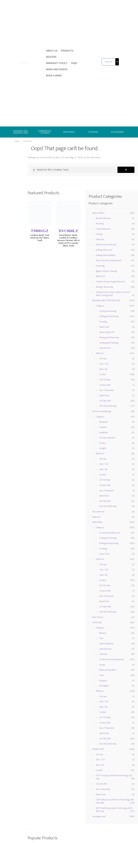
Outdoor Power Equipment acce (110, 282)
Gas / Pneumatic (106, 390)
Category (100, 306)
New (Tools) (97, 617)
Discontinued (98, 512)
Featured (96, 517)
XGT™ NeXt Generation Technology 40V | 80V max (114, 809)
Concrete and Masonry (109, 533)
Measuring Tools (106, 332)
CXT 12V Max (104, 380)
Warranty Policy (57, 63)
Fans (101, 638)
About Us (51, 51)
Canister (103, 427)
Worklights (104, 686)
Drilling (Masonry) (104, 250)
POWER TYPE (98, 749)
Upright (102, 448)
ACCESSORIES (117, 132)
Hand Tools (104, 327)
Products (67, 51)
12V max (103, 359)
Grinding (103, 322)
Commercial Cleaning (101, 411)
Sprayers (103, 681)
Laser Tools (104, 554)
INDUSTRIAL (69, 132)
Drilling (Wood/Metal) (105, 255)
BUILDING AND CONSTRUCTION (20, 132)
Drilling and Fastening (108, 316)
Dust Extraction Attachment (108, 260)
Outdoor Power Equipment (111, 659)
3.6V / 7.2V (103, 364)
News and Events (57, 69)
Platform (100, 353)
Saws (101, 675)
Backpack (103, 422)
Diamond (100, 239)
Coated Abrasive (103, 229)
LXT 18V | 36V (105, 401)
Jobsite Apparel (106, 643)
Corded (102, 374)
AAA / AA (103, 369)
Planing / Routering (104, 287)
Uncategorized (99, 816)
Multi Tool (100, 276)
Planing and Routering (109, 337)
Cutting (99, 234)
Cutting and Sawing (107, 311)
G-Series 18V (105, 385)
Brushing (100, 224)
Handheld (103, 432)
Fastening (100, 266)
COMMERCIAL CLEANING (44, 132)
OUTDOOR (93, 132)
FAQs (74, 63)
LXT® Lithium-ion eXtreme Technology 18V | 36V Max (115, 801)
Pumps (102, 443)
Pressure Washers (107, 438)
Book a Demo (54, 75)
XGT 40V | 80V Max (108, 406)
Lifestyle (103, 654)
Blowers (103, 633)
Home (17, 141)
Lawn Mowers (105, 649)
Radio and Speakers (108, 670)
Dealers (51, 57)
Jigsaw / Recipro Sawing (106, 271)
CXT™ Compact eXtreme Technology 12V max (114, 777)
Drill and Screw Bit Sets (106, 245)
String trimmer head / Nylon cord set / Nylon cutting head (113, 293)
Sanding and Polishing (108, 343)
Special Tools (105, 348)
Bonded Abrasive (103, 218)
